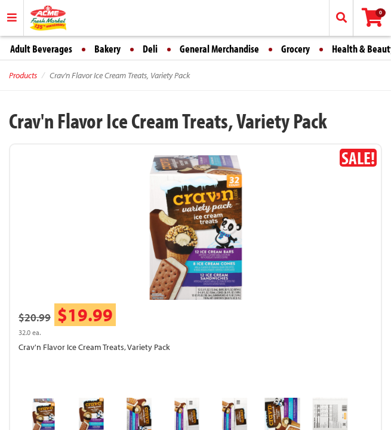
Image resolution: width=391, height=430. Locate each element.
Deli (150, 49)
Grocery (295, 49)
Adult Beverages (41, 49)
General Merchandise (219, 49)
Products (23, 75)
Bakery (107, 49)
